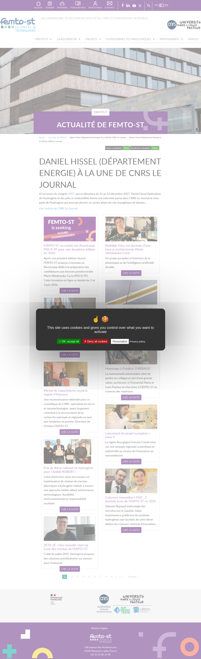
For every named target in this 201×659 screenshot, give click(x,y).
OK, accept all (69, 341)
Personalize (120, 341)
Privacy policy (137, 341)
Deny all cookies (95, 341)
